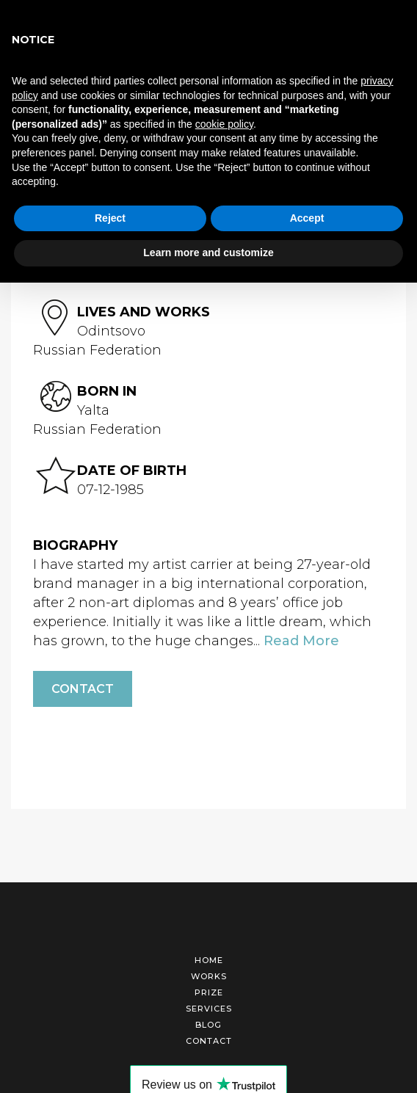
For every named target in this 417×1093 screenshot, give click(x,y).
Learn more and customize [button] (208, 252)
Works (209, 976)
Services (209, 1008)
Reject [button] (110, 218)
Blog (208, 1025)
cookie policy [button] (224, 124)
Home (209, 960)
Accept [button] (307, 218)
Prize (209, 992)
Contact (82, 689)
